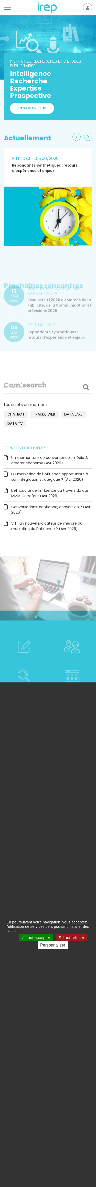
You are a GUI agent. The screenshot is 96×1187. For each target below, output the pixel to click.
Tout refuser (71, 937)
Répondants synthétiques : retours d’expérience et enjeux (45, 168)
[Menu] (7, 7)
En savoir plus (32, 108)
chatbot (16, 414)
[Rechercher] (48, 387)
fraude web (44, 414)
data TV (15, 423)
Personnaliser (52, 945)
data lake (73, 414)
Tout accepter (35, 937)
